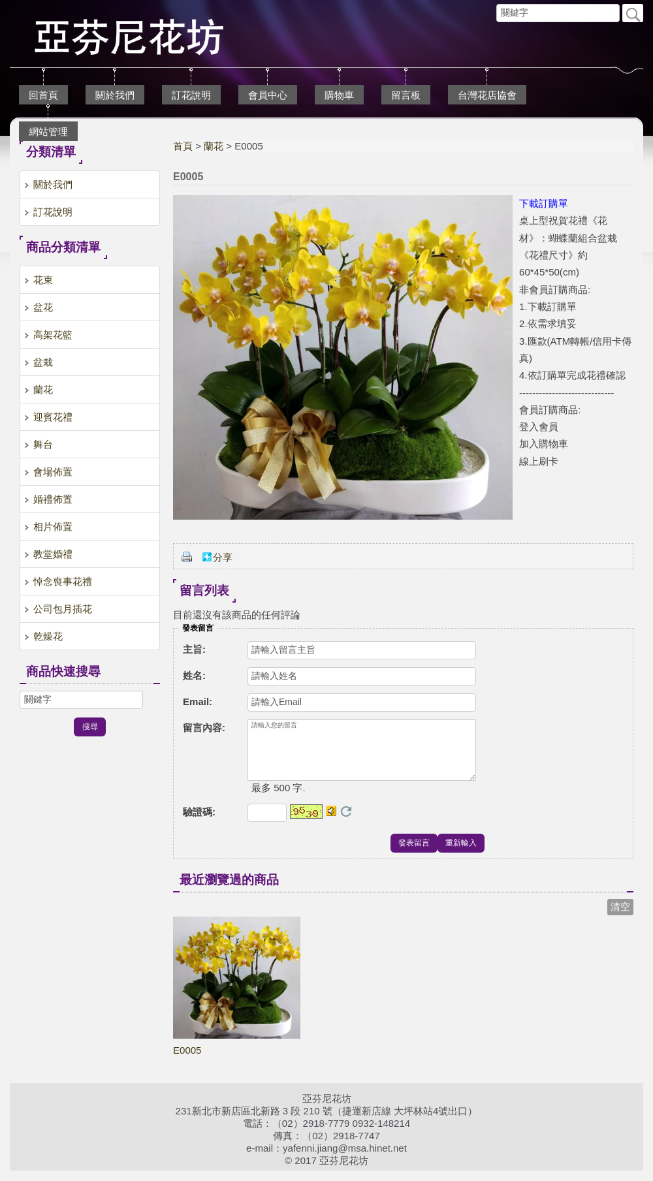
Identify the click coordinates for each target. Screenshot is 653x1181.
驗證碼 (199, 822)
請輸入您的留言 (361, 755)
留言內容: (204, 727)
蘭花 (213, 145)
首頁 (183, 145)
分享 (222, 557)
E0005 (187, 1060)
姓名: (194, 675)
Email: (197, 701)
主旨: (194, 649)
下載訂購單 (543, 203)
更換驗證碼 (346, 822)
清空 (620, 916)
